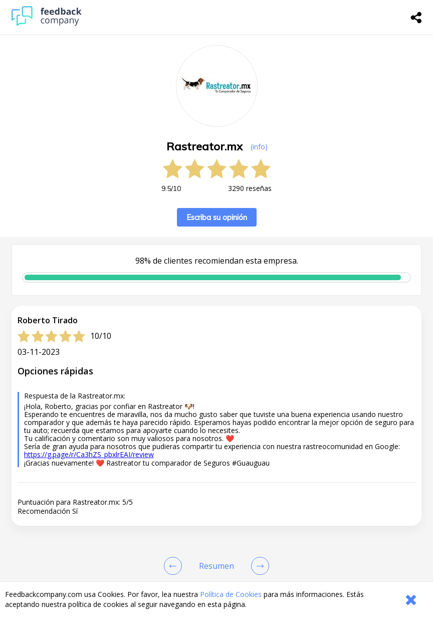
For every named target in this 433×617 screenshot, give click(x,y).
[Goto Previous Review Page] (175, 566)
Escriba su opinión (216, 217)
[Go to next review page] (258, 566)
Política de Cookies (231, 594)
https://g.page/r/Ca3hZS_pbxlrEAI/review (89, 454)
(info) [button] (259, 146)
